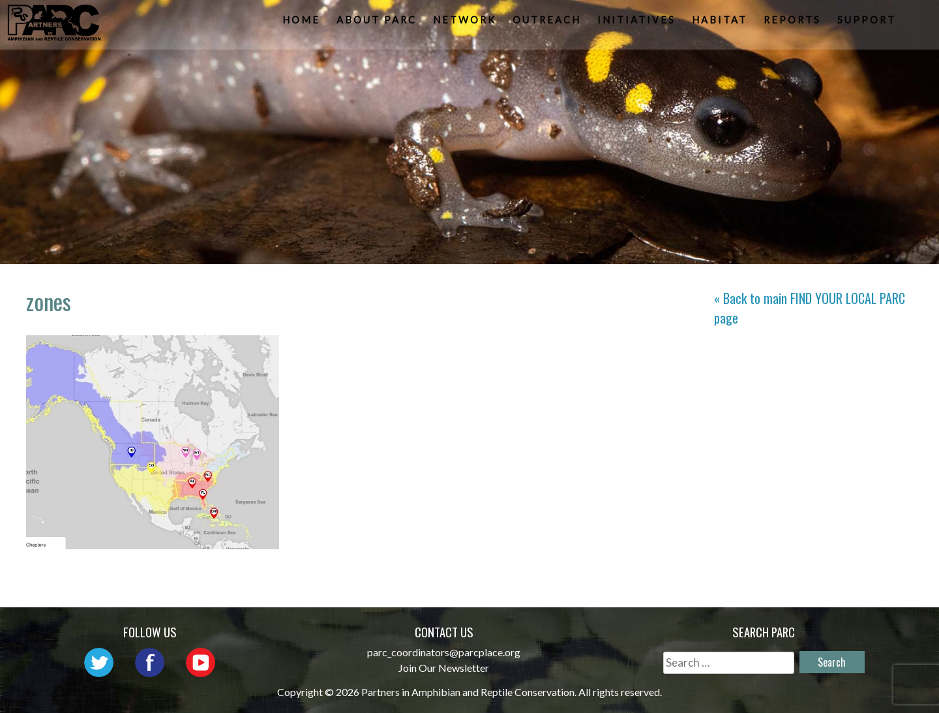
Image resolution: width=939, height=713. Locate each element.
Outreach (548, 23)
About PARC (378, 23)
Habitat (721, 23)
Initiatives (638, 23)
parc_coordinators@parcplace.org (443, 652)
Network (466, 23)
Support (868, 23)
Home (302, 23)
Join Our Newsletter (443, 667)
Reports (793, 23)
